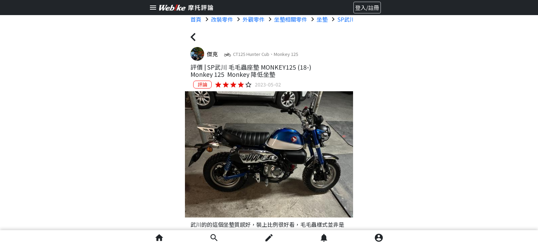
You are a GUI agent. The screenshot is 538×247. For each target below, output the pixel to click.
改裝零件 (222, 19)
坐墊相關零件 (290, 19)
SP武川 (346, 19)
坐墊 (322, 19)
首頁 (195, 19)
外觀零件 (254, 19)
